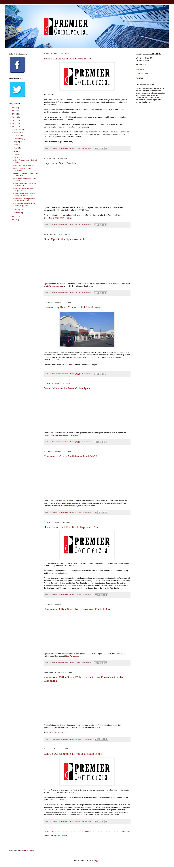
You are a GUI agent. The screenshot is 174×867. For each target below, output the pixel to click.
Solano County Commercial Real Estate (67, 58)
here (70, 215)
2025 (14, 111)
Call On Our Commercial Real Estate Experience (73, 753)
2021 (14, 123)
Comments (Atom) (60, 835)
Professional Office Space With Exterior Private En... (24, 200)
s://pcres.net (60, 732)
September (18, 139)
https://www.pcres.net (73, 435)
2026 (14, 108)
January (17, 213)
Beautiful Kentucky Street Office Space (67, 388)
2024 (14, 114)
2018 (14, 220)
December (18, 129)
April (15, 154)
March (16, 157)
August (16, 142)
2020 (14, 126)
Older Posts (125, 831)
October (17, 135)
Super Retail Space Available (61, 163)
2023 (14, 117)
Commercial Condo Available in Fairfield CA (70, 456)
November (18, 132)
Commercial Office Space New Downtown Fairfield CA (77, 609)
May (15, 151)
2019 (14, 217)
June (16, 148)
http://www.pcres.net (63, 218)
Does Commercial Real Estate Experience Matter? (73, 527)
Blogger (96, 861)
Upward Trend (28, 850)
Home (87, 831)
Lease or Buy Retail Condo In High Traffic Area (72, 307)
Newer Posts (49, 831)
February (17, 210)
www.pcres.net (141, 69)
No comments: (87, 148)
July (15, 145)
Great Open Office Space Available (64, 239)
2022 (14, 120)
